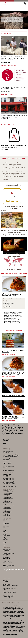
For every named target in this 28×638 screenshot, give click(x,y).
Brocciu (4, 542)
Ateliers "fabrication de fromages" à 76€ (11, 456)
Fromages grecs (6, 514)
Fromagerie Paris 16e (7, 429)
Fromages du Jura (6, 501)
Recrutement (6, 439)
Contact (4, 442)
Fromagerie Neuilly (18, 427)
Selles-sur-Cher (6, 526)
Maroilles (4, 545)
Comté (4, 520)
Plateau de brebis (6, 475)
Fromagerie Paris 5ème (8, 433)
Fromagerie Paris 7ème (14, 432)
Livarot (4, 531)
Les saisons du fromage (8, 596)
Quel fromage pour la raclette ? (9, 591)
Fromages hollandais (7, 511)
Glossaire (5, 580)
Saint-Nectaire (6, 524)
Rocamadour (5, 541)
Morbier (4, 543)
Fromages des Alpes (7, 504)
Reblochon (5, 519)
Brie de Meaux (6, 523)
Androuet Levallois (18, 426)
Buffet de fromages (7, 458)
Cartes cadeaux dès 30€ (8, 451)
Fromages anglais (6, 515)
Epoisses (4, 538)
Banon (4, 527)
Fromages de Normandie (8, 491)
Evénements (5, 468)
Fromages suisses (6, 510)
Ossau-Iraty (5, 539)
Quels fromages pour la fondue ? (9, 589)
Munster (4, 530)
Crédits (4, 443)
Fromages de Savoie (7, 490)
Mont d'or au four (6, 557)
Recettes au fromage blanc (8, 565)
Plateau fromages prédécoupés (9, 486)
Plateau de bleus (6, 476)
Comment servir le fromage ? (9, 595)
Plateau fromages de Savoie (8, 479)
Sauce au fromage (6, 554)
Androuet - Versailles (7, 427)
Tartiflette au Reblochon (8, 560)
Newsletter (5, 440)
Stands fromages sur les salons (9, 466)
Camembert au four (7, 566)
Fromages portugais (7, 512)
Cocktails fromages (7, 463)
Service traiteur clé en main (8, 464)
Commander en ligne (7, 449)
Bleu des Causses (6, 535)
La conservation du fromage (8, 593)
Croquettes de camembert (8, 553)
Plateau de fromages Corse (8, 478)
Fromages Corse (6, 500)
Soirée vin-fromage (7, 460)
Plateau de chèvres (7, 474)
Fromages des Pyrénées (8, 498)
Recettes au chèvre (7, 561)
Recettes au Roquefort (7, 562)
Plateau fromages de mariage (9, 485)
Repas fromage (6, 459)
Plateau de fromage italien (8, 482)
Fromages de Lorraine (7, 502)
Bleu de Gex (5, 532)
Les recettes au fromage (8, 597)
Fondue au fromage (7, 549)
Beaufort (4, 528)
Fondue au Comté (6, 558)
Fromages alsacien (7, 497)
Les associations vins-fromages (9, 588)
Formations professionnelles (8, 470)
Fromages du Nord (7, 495)
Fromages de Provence (7, 493)
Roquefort (5, 522)
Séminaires (5, 467)
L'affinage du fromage (7, 587)
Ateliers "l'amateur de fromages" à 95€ (11, 455)
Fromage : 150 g (7, 298)
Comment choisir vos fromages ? (9, 592)
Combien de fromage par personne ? (10, 585)
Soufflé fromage (6, 551)
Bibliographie (5, 581)
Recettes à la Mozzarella (8, 564)
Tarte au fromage (6, 556)
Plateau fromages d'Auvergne (9, 481)
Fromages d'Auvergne (7, 494)
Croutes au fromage (7, 568)
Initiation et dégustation (7, 462)
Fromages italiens (6, 507)
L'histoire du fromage (7, 583)
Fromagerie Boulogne (7, 426)
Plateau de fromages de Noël (9, 483)
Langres (4, 537)
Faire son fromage (6, 584)
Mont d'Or (5, 534)
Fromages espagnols (7, 508)
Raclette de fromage (7, 550)
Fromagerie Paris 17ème (11, 430)
